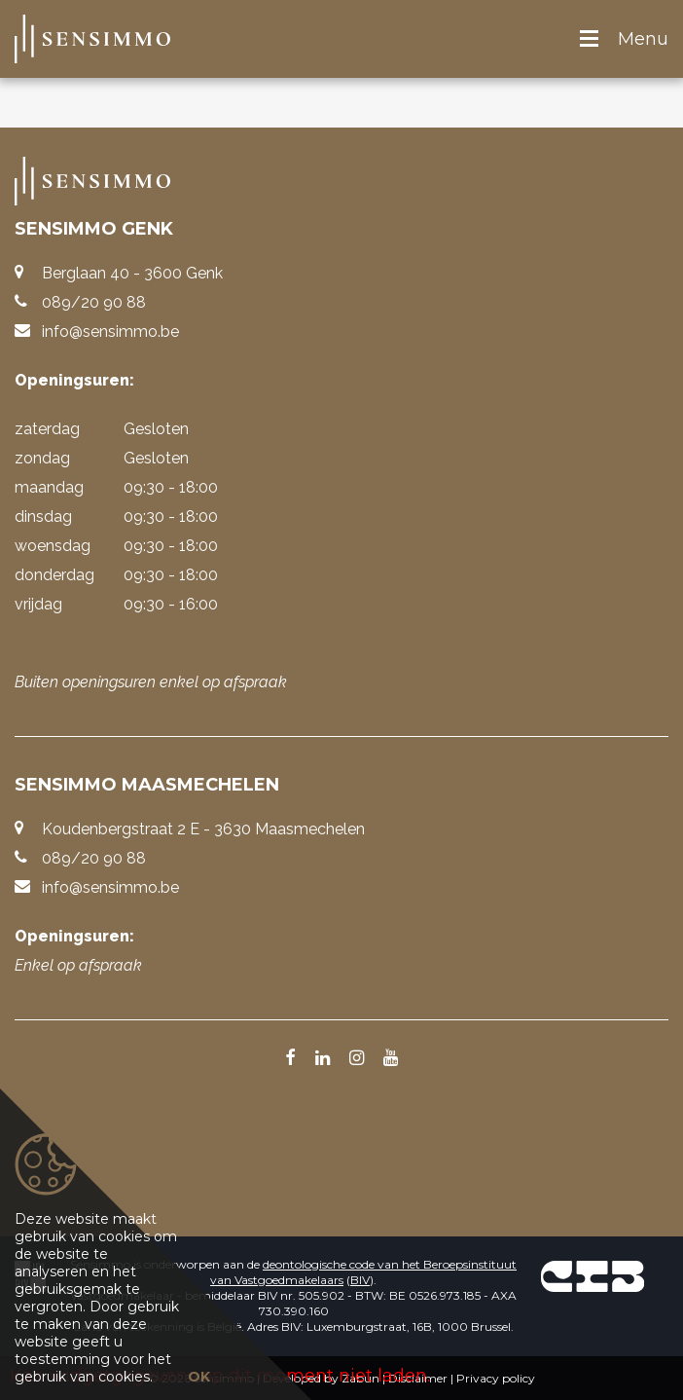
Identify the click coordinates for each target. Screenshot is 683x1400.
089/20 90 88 (94, 302)
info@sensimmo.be (110, 331)
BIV (360, 1279)
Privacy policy (495, 1378)
